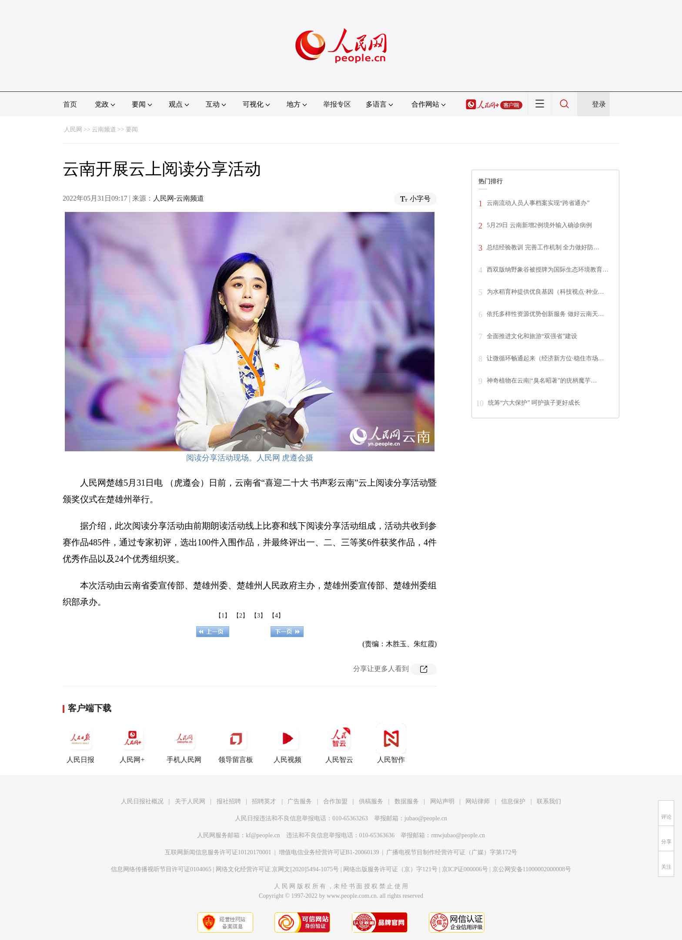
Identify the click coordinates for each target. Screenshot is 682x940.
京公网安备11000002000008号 (531, 869)
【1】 (223, 615)
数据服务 (406, 801)
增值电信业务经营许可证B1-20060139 (329, 852)
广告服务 (300, 801)
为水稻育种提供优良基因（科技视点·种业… (545, 292)
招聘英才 (264, 801)
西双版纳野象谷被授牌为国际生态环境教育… (547, 269)
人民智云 (339, 743)
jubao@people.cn (426, 818)
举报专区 (337, 104)
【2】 (240, 615)
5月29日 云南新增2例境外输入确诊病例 (539, 225)
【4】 (276, 615)
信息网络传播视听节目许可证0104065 (161, 869)
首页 (70, 104)
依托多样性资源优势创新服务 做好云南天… (545, 314)
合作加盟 (335, 801)
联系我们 (549, 801)
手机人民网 (184, 743)
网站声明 (442, 801)
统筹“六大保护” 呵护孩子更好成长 (534, 403)
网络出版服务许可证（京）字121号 (390, 869)
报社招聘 (229, 801)
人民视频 (287, 743)
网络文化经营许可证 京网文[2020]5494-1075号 (277, 869)
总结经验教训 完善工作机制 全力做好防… (543, 247)
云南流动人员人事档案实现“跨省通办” (538, 203)
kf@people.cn (263, 835)
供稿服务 (371, 801)
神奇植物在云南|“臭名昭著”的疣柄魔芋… (542, 380)
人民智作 (391, 743)
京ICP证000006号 (465, 869)
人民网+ (132, 743)
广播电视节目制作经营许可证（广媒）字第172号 (451, 852)
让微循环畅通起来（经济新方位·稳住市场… (545, 358)
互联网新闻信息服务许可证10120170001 (218, 852)
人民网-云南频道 (178, 198)
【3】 (258, 615)
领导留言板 (235, 743)
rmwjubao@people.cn (458, 835)
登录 (599, 104)
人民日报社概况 (142, 801)
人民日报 (80, 743)
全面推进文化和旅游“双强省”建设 (532, 336)
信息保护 (513, 801)
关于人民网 (190, 801)
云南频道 (104, 129)
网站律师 (477, 801)
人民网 (73, 129)
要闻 (132, 129)
